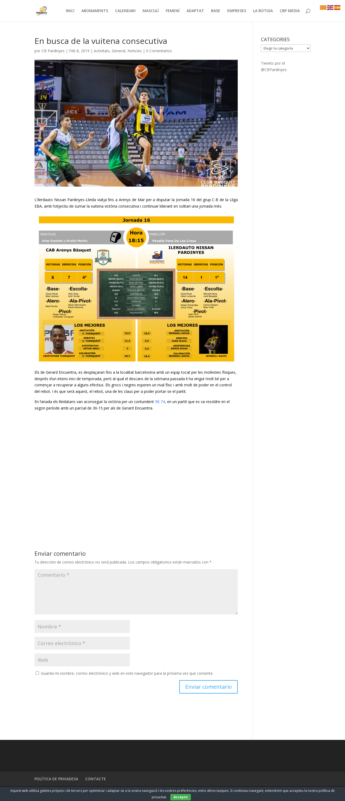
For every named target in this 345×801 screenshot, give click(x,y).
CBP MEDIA (290, 11)
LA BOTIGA (263, 11)
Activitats (102, 51)
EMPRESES (236, 11)
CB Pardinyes (53, 51)
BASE (215, 11)
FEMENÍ (173, 11)
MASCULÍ (151, 11)
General (118, 51)
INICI (70, 11)
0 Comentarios (159, 51)
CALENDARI (125, 11)
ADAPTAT (195, 11)
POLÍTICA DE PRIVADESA (56, 779)
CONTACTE (95, 779)
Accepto (181, 797)
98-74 (160, 401)
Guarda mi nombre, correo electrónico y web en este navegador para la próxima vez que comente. (127, 673)
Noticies (134, 51)
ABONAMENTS (94, 11)
